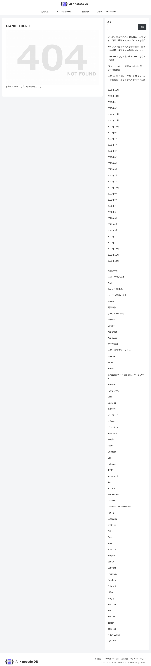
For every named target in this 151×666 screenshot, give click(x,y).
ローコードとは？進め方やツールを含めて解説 (127, 58)
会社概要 (124, 659)
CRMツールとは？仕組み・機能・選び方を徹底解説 (126, 68)
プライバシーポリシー (138, 659)
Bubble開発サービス (111, 659)
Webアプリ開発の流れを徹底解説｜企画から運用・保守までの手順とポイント (127, 48)
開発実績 (98, 659)
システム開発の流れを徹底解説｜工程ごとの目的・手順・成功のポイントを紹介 (127, 39)
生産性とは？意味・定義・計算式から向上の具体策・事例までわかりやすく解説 (127, 78)
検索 (109, 22)
